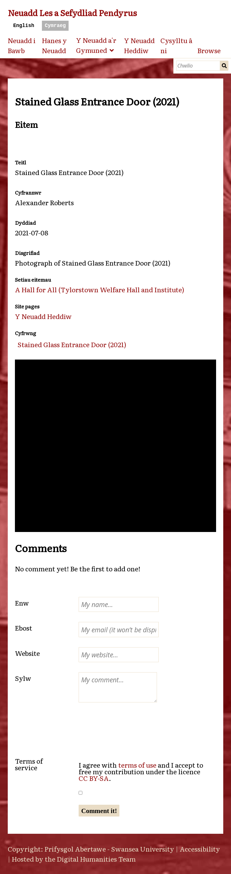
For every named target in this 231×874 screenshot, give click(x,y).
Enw (22, 603)
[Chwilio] (198, 66)
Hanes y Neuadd (54, 45)
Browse (209, 50)
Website (27, 653)
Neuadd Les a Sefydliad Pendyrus (72, 12)
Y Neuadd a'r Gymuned (96, 45)
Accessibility (200, 849)
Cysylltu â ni (176, 45)
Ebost (23, 628)
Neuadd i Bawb (22, 45)
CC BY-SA (94, 778)
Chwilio (224, 66)
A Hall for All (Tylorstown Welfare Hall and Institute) (99, 289)
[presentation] (62, 723)
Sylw (23, 678)
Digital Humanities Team (96, 859)
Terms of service (29, 764)
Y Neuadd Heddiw (139, 45)
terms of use (137, 765)
